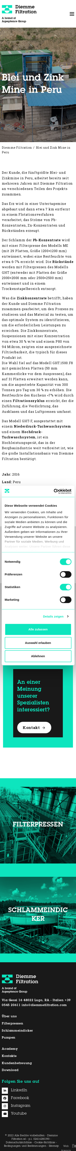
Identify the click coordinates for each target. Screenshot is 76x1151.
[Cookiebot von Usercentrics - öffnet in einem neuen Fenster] (54, 491)
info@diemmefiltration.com (44, 1005)
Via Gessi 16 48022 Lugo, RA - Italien (32, 1000)
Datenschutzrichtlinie (19, 1142)
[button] (72, 14)
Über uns (9, 1016)
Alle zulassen (38, 629)
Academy (10, 1049)
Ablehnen (38, 656)
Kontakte (9, 1056)
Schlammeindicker (17, 1030)
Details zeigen (53, 616)
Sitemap (54, 1146)
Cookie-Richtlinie (44, 1142)
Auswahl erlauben (38, 643)
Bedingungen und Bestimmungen (25, 1146)
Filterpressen (12, 1023)
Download (10, 1070)
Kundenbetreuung (17, 1063)
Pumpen (8, 1037)
